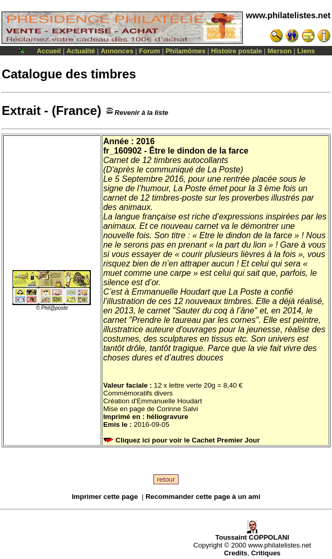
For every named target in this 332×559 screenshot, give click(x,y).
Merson (280, 51)
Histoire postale (236, 51)
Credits (235, 553)
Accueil (49, 51)
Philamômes (185, 51)
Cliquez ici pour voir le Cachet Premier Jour (182, 440)
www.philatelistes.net (288, 15)
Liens (306, 51)
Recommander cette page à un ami (203, 496)
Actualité (80, 51)
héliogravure (167, 417)
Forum (149, 51)
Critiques (265, 553)
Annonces (117, 51)
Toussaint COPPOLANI (252, 534)
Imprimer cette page (105, 496)
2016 (145, 141)
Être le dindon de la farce (198, 150)
